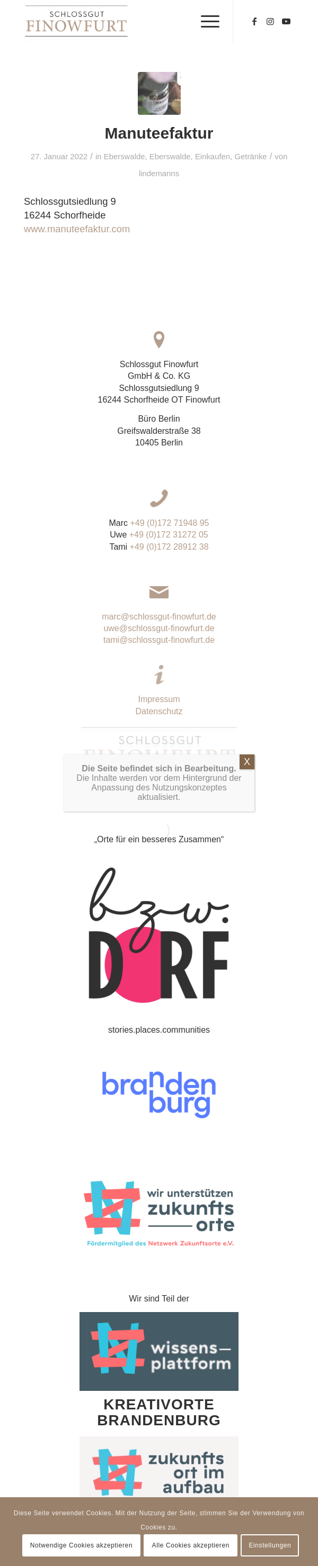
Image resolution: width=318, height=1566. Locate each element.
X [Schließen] (247, 862)
